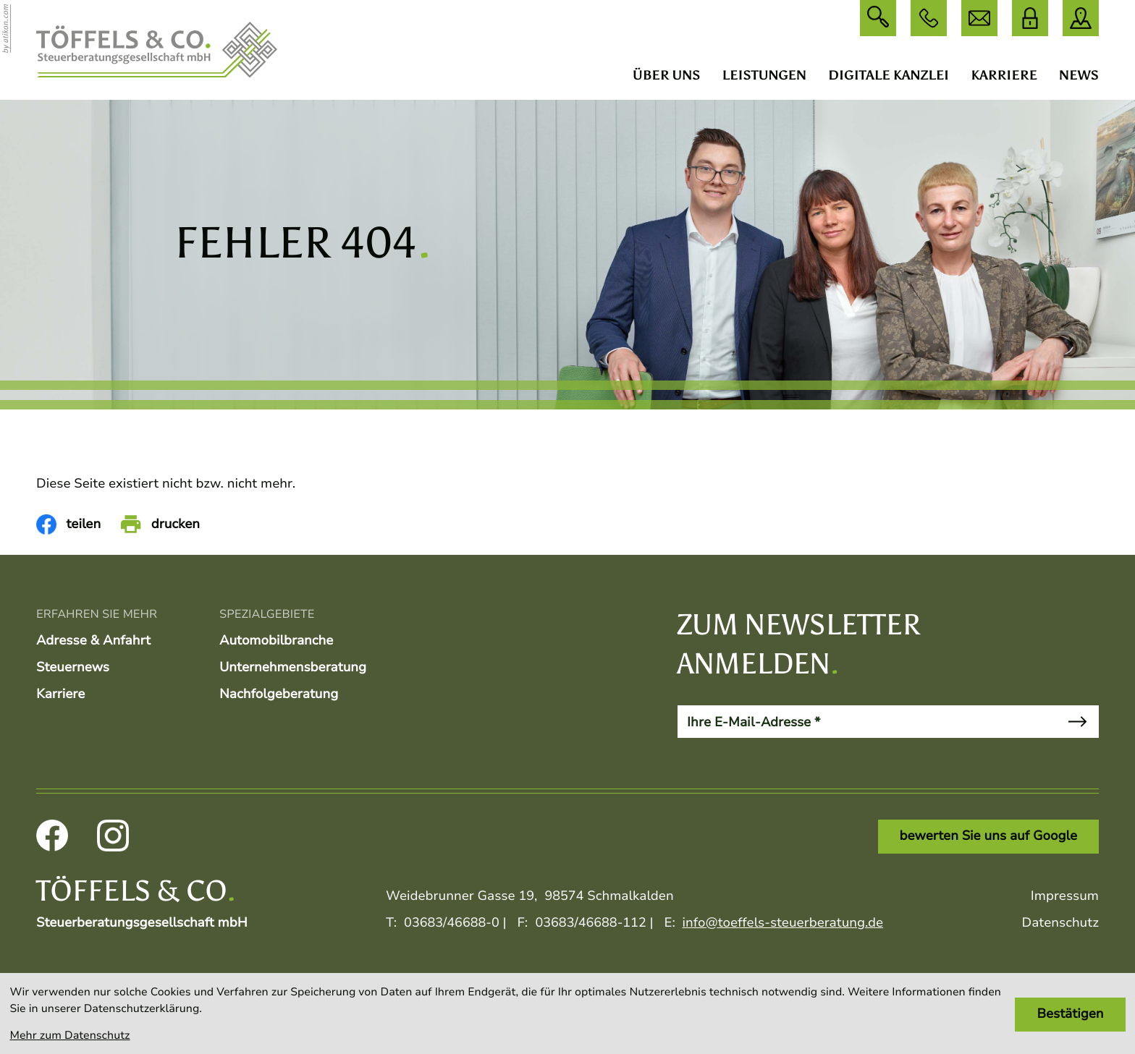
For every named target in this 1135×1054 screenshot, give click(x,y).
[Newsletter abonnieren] (1077, 721)
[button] (929, 18)
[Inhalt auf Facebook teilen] (68, 524)
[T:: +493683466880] (451, 923)
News (1079, 75)
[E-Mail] (867, 721)
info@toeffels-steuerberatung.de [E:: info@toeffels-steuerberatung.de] (782, 923)
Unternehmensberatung (292, 667)
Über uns (667, 75)
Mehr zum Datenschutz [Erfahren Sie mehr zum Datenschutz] (70, 1036)
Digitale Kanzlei (888, 75)
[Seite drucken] (160, 524)
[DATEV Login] (1030, 18)
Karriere (1004, 75)
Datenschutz (1060, 923)
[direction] (1081, 18)
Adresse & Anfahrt (93, 641)
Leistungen (764, 75)
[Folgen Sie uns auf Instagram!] (113, 835)
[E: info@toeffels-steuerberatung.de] (979, 18)
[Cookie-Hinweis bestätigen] (1070, 1015)
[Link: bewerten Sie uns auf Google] (988, 837)
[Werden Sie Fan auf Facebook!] (52, 835)
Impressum (1065, 896)
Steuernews (72, 667)
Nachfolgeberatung (278, 694)
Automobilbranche (276, 641)
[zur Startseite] (156, 50)
